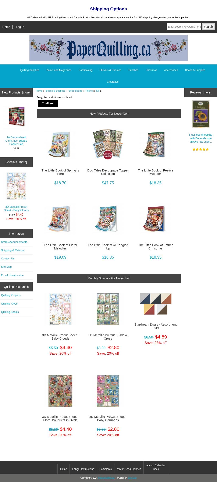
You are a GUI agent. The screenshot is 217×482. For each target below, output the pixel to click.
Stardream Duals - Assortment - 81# (156, 326)
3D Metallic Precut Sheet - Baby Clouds (16, 192)
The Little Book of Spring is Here (60, 172)
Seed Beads (75, 90)
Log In (20, 27)
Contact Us (7, 258)
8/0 (97, 90)
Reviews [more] (200, 92)
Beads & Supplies (55, 90)
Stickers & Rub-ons (110, 70)
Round (89, 90)
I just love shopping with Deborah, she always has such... (201, 121)
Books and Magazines (58, 70)
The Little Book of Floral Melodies (60, 246)
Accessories (171, 70)
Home (6, 27)
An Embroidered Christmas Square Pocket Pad (16, 124)
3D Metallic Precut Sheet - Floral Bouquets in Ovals (60, 418)
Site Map (6, 266)
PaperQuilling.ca (106, 478)
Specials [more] (16, 162)
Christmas (151, 70)
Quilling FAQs (9, 303)
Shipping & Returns (12, 250)
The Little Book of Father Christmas (155, 246)
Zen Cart (132, 478)
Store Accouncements (14, 242)
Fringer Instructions (83, 469)
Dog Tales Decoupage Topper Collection (108, 172)
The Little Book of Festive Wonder (155, 172)
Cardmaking (85, 70)
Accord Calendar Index (155, 467)
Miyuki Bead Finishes (129, 469)
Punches (133, 70)
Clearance (113, 81)
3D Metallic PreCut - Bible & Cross (108, 336)
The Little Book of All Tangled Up (108, 246)
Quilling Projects (11, 295)
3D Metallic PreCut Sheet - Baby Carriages (108, 418)
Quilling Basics (10, 311)
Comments (105, 469)
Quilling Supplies (29, 70)
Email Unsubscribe (12, 275)
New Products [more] (16, 92)
